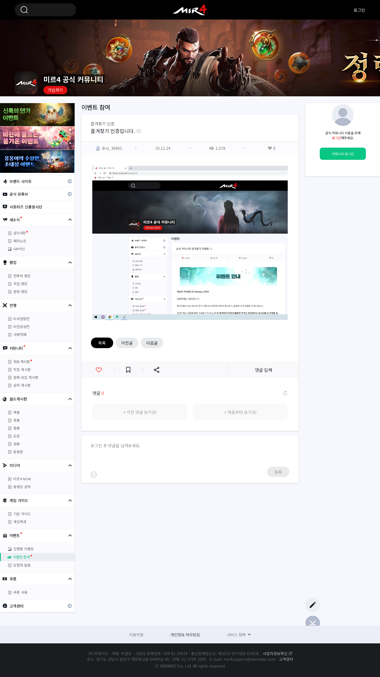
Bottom (312, 623)
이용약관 (136, 634)
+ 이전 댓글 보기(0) (140, 412)
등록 (278, 472)
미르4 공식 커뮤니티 (190, 9)
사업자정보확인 (275, 653)
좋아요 (99, 370)
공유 (156, 370)
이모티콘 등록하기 (93, 474)
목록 (102, 343)
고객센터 (286, 659)
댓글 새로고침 (285, 393)
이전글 (127, 343)
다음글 (152, 343)
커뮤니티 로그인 (343, 153)
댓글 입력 (263, 370)
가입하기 (55, 90)
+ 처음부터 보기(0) (240, 412)
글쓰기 (312, 604)
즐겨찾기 (128, 370)
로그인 (359, 10)
